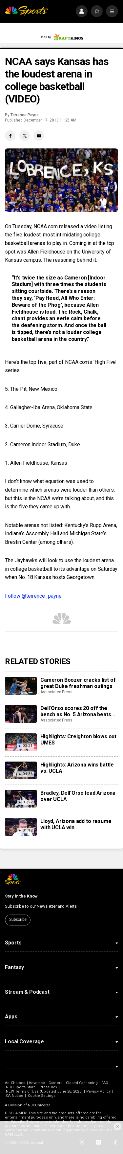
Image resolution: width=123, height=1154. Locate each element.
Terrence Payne (24, 115)
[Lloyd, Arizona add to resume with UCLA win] (20, 827)
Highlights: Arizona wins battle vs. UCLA (77, 768)
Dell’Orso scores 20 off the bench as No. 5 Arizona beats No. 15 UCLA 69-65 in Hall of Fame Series (75, 711)
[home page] (26, 11)
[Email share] (38, 135)
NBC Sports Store (21, 1087)
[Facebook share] (10, 135)
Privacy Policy (98, 1091)
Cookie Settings (41, 1096)
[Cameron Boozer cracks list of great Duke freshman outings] (20, 686)
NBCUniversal (39, 1105)
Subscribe (18, 919)
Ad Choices (15, 1083)
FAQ (104, 1083)
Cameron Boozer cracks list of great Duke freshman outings (77, 683)
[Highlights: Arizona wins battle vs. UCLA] (20, 770)
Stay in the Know (21, 896)
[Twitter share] (24, 135)
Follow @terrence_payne (33, 596)
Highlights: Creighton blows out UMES (78, 739)
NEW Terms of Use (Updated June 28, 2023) (44, 1091)
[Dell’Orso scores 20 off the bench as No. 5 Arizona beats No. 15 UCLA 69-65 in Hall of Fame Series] (20, 714)
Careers (55, 1083)
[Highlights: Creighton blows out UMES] (20, 742)
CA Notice (14, 1096)
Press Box (48, 1087)
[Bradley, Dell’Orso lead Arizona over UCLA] (20, 799)
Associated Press (56, 692)
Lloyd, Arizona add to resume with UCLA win (76, 824)
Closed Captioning (82, 1083)
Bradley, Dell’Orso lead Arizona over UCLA (77, 796)
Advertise (37, 1083)
